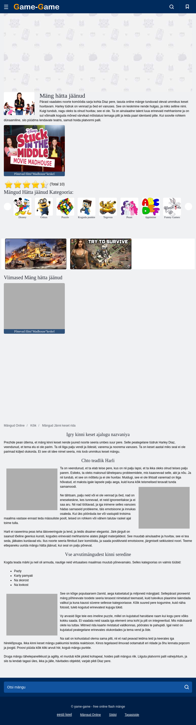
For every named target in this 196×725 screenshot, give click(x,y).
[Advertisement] (51, 52)
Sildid (112, 715)
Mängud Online (90, 715)
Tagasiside (132, 715)
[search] (186, 687)
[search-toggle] (171, 7)
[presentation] (7, 206)
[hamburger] (6, 6)
